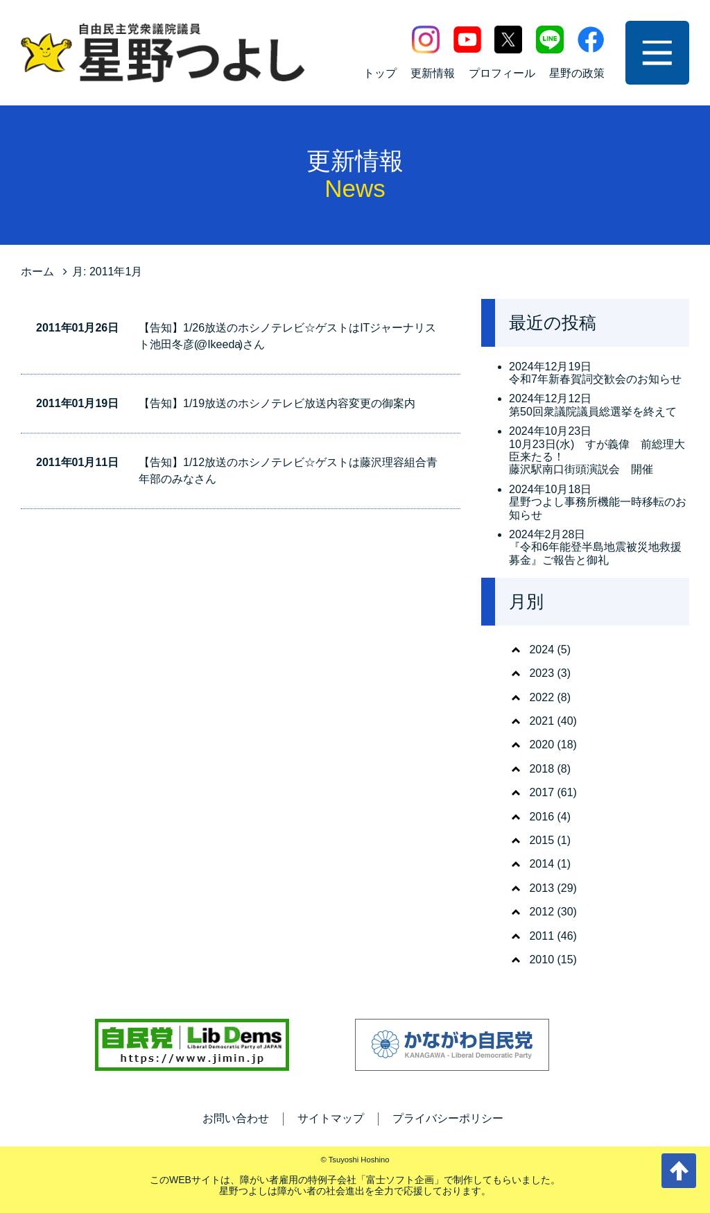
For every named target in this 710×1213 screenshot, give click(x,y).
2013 (541, 888)
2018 (541, 769)
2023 (541, 673)
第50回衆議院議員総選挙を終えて (593, 412)
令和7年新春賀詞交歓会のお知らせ (595, 379)
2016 (541, 817)
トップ (380, 73)
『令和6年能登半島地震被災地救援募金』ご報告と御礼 (595, 553)
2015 (541, 840)
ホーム (37, 271)
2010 (541, 959)
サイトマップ (330, 1118)
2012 (541, 912)
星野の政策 (577, 73)
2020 (541, 744)
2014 (541, 864)
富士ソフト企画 (400, 1179)
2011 (541, 936)
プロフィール (502, 73)
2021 (541, 721)
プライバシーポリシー (447, 1118)
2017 (541, 792)
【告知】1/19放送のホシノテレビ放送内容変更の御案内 (277, 403)
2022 (541, 697)
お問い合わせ (235, 1118)
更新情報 (432, 73)
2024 (541, 649)
